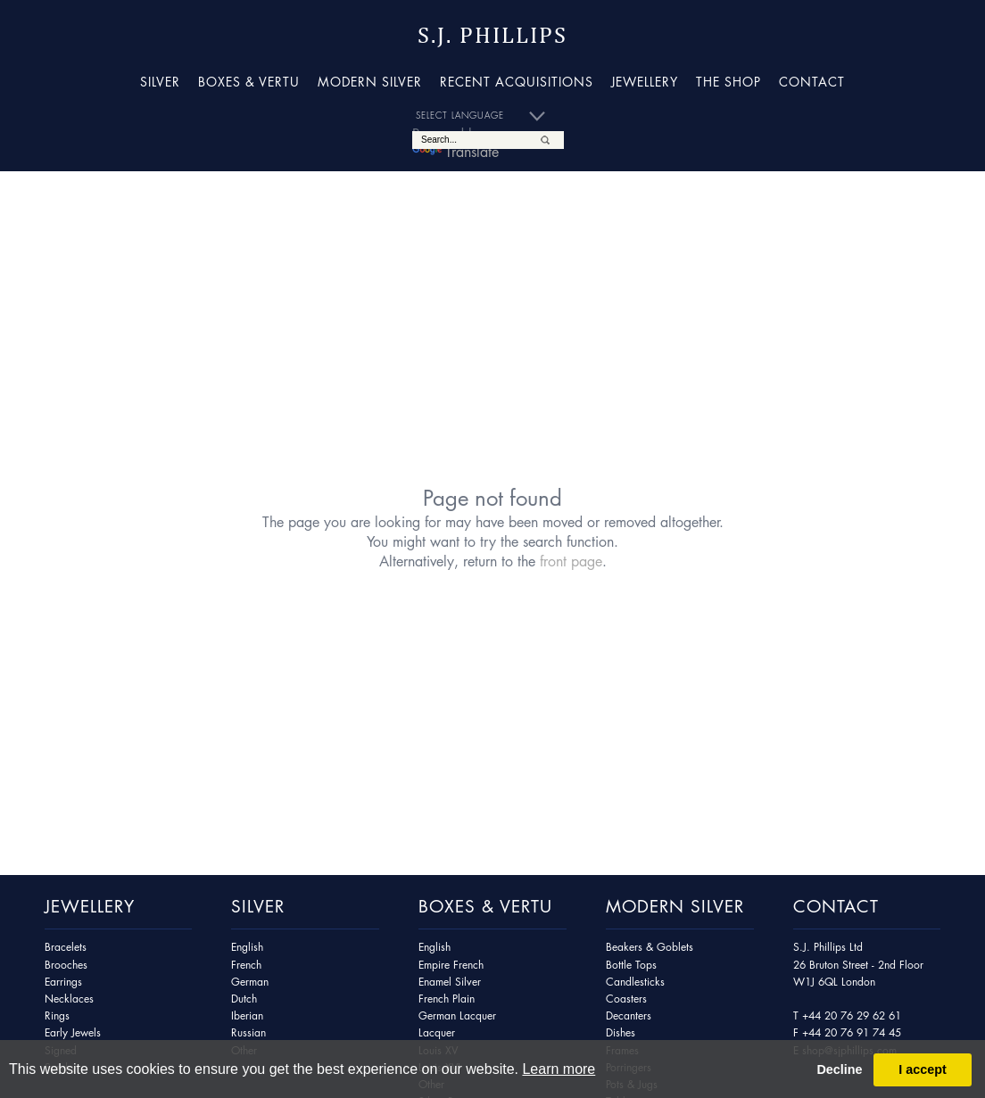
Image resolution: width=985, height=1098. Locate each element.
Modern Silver (370, 81)
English (247, 946)
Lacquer (436, 1032)
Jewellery (644, 81)
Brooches (66, 964)
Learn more (558, 1069)
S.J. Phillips (492, 35)
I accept (922, 1069)
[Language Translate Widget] (488, 116)
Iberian (247, 1015)
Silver (160, 81)
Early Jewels (73, 1032)
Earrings (63, 981)
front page (571, 561)
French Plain (446, 998)
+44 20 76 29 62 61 (851, 1015)
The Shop (728, 81)
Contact (812, 81)
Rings (57, 1015)
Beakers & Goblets (649, 946)
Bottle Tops (631, 964)
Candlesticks (635, 981)
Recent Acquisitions (516, 81)
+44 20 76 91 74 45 (851, 1032)
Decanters (628, 1015)
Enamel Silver (449, 981)
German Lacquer (457, 1015)
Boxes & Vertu (249, 81)
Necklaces (69, 998)
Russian (248, 1032)
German (250, 981)
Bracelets (66, 946)
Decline (839, 1069)
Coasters (626, 998)
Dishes (620, 1032)
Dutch (244, 998)
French (246, 964)
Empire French (451, 964)
